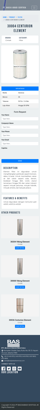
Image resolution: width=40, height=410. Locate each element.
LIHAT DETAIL (20, 248)
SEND (20, 161)
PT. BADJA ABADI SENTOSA (14, 7)
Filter (20, 17)
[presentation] (16, 154)
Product (12, 17)
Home (5, 17)
